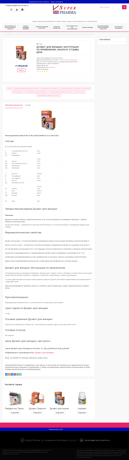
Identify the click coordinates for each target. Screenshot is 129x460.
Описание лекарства (14, 105)
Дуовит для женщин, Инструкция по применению (75, 88)
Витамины (51, 67)
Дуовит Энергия (37, 408)
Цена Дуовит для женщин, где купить (48, 95)
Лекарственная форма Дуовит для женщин (26, 88)
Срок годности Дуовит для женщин (36, 92)
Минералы (73, 60)
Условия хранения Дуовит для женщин (60, 92)
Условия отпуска (79, 92)
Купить (21, 70)
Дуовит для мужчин (60, 408)
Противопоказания (18, 92)
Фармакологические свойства (49, 88)
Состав (9, 88)
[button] (11, 10)
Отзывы (28, 105)
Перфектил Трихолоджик (18, 408)
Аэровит (82, 408)
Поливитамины (64, 60)
